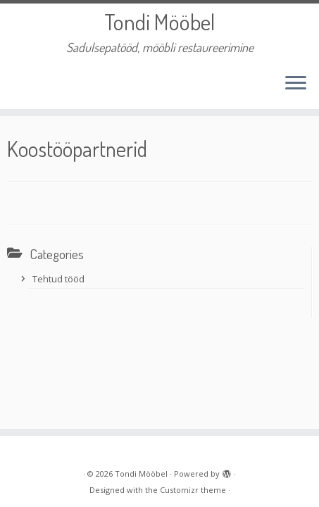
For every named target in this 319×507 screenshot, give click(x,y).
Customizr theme (193, 489)
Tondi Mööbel (159, 21)
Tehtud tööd (58, 279)
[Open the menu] (295, 83)
